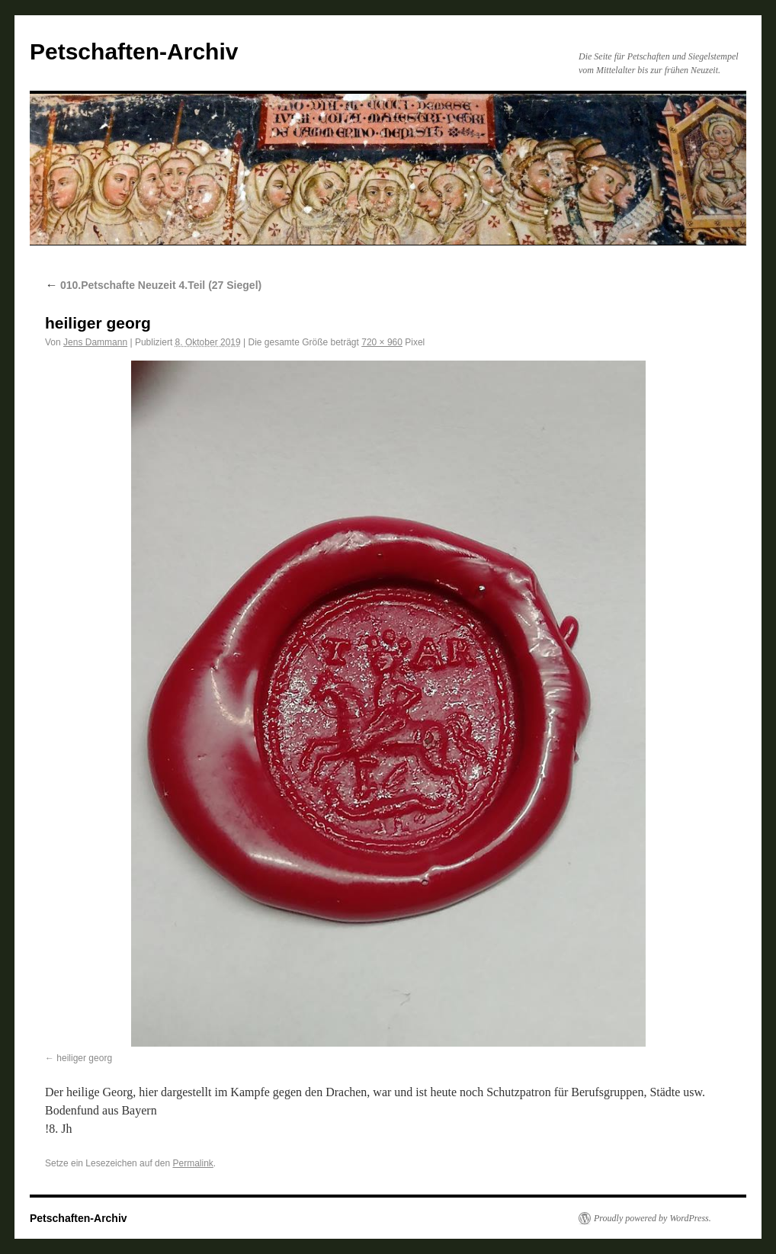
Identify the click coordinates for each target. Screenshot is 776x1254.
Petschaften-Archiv (134, 51)
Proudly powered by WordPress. (652, 1218)
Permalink (192, 1163)
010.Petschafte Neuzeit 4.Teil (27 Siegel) (153, 285)
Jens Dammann (95, 342)
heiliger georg (84, 1058)
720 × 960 (381, 342)
